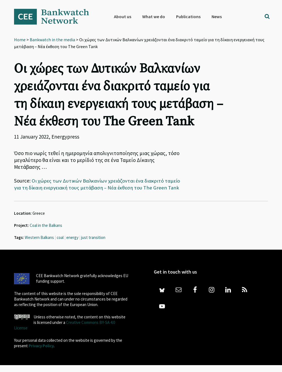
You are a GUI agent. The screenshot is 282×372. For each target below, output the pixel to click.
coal (60, 244)
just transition (93, 244)
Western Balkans (39, 244)
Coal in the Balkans (46, 232)
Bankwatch (55, 16)
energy (72, 244)
